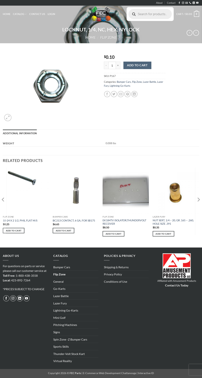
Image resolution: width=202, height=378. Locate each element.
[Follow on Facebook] (179, 3)
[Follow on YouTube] (197, 3)
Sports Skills (61, 346)
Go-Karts (59, 288)
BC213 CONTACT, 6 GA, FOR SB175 (74, 220)
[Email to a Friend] (121, 94)
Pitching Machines (65, 325)
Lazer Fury (60, 303)
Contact (171, 2)
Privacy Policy (113, 274)
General (58, 281)
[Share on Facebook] (107, 94)
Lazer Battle (149, 81)
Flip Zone (108, 37)
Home (6, 14)
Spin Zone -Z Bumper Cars (70, 339)
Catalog (20, 14)
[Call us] (190, 3)
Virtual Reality (62, 361)
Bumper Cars (124, 81)
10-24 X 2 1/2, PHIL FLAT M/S (20, 220)
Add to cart (137, 65)
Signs (56, 332)
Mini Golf (59, 317)
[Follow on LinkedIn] (194, 3)
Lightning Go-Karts (120, 85)
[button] (51, 14)
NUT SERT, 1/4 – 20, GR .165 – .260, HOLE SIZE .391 (173, 222)
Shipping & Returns (116, 267)
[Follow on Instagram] (183, 3)
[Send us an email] (186, 3)
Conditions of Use (115, 281)
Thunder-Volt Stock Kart (69, 354)
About (159, 2)
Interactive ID (146, 373)
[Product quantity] (112, 65)
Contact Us (37, 14)
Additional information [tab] (20, 133)
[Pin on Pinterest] (127, 94)
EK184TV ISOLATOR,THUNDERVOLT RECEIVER (124, 222)
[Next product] (189, 33)
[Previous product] (196, 33)
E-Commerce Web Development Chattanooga (109, 373)
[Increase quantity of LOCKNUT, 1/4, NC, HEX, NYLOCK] (118, 65)
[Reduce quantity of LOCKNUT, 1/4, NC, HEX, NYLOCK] (106, 65)
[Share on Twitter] (114, 94)
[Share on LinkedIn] (134, 94)
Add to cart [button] (14, 230)
